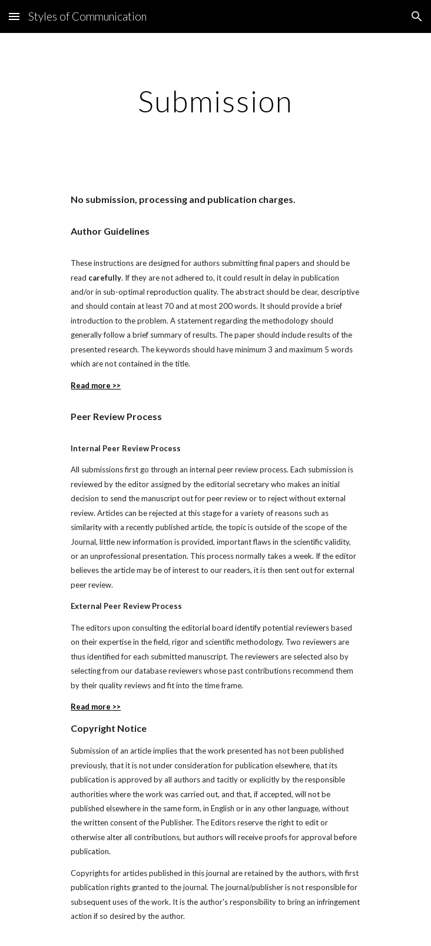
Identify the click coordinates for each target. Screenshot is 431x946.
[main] (215, 101)
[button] (14, 16)
